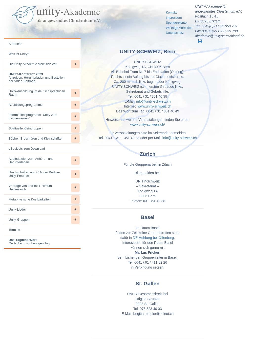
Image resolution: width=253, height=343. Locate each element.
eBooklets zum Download (27, 148)
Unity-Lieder (44, 209)
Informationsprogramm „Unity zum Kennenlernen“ (44, 116)
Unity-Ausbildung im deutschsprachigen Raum (44, 93)
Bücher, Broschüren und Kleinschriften (44, 138)
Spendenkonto (176, 22)
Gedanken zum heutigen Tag (29, 241)
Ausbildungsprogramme (44, 105)
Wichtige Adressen (179, 28)
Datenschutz (175, 33)
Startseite (15, 44)
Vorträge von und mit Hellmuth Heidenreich (44, 187)
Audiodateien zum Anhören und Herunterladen (44, 160)
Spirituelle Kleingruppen (44, 128)
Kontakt (171, 12)
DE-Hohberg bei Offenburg (153, 238)
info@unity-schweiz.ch (153, 101)
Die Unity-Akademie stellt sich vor (44, 64)
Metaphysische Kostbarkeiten (44, 199)
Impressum (174, 17)
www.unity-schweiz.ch (154, 106)
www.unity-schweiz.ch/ (147, 124)
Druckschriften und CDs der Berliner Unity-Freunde (44, 174)
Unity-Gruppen (44, 220)
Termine (14, 230)
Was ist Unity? (19, 54)
